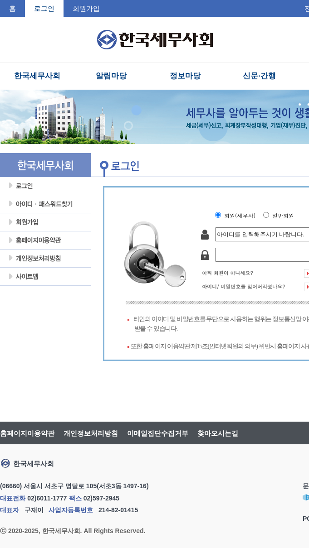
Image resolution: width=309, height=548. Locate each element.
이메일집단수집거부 (157, 433)
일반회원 (285, 215)
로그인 (45, 186)
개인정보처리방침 (45, 259)
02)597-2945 (101, 498)
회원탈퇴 (45, 295)
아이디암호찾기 (45, 204)
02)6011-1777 (47, 498)
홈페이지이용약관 (45, 240)
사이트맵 (45, 277)
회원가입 (86, 8)
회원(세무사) (241, 215)
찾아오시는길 (217, 433)
